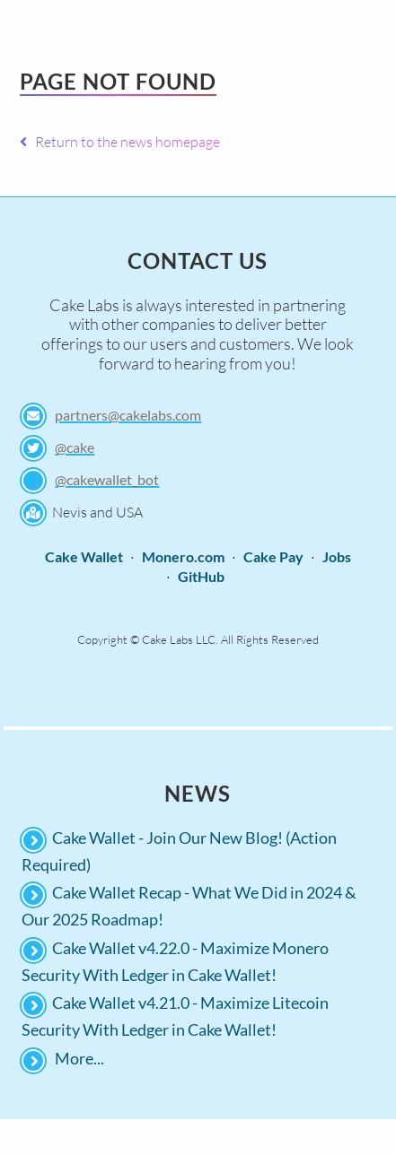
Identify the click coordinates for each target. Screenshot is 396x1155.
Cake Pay (273, 556)
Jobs (336, 556)
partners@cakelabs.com (128, 414)
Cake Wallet (84, 556)
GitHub (201, 576)
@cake (74, 447)
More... (79, 1058)
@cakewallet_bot (107, 479)
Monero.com (183, 556)
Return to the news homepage (120, 142)
